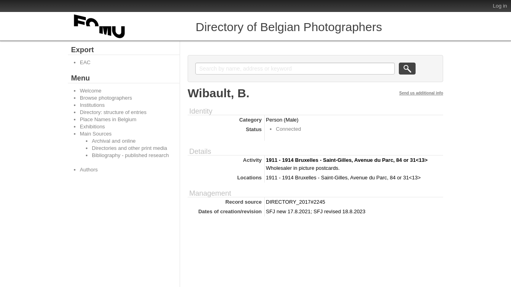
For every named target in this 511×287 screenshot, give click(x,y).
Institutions (92, 105)
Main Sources (95, 134)
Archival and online (114, 141)
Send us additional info (421, 93)
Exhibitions (92, 127)
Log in (500, 6)
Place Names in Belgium (108, 119)
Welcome (90, 91)
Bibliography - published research (130, 155)
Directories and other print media (129, 148)
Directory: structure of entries (113, 112)
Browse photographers (106, 98)
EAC (85, 62)
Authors (89, 170)
